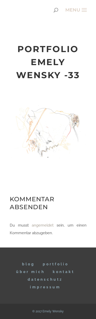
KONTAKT (63, 272)
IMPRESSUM (45, 287)
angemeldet (43, 225)
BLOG (28, 264)
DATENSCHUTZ (45, 279)
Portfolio (56, 264)
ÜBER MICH (30, 272)
